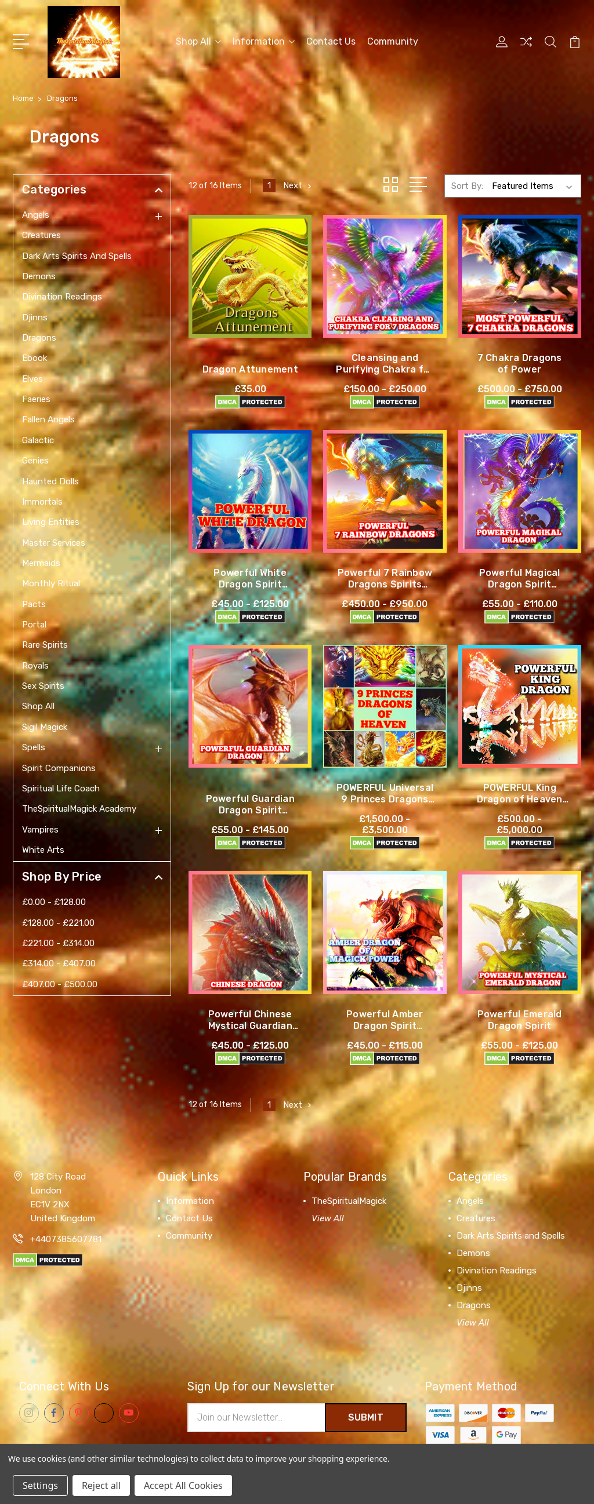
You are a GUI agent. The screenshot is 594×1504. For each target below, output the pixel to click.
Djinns (35, 317)
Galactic (38, 440)
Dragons (39, 338)
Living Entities (50, 522)
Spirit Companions (59, 768)
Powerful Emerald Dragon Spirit (519, 1020)
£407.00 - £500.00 (59, 984)
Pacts (34, 604)
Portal (34, 624)
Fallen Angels (48, 419)
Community (392, 41)
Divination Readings (62, 296)
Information (264, 41)
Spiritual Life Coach (61, 788)
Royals (35, 665)
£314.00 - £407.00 (59, 963)
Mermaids (41, 563)
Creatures (41, 235)
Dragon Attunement (250, 369)
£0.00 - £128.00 (54, 902)
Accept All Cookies (183, 1485)
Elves (32, 379)
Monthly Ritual (51, 583)
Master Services (53, 543)
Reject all (101, 1485)
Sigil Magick (44, 727)
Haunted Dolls (50, 481)
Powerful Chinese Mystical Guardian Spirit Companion (250, 1026)
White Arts (43, 850)
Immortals (42, 502)
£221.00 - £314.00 (58, 943)
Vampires (40, 829)
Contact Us (331, 41)
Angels (35, 215)
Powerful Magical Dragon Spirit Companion (519, 584)
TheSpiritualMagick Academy (79, 809)
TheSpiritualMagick (349, 1201)
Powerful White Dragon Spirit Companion (250, 584)
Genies (35, 460)
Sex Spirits (43, 686)
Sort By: (467, 186)
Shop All (198, 41)
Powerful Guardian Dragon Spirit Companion (250, 810)
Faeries (36, 399)
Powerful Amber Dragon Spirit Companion (384, 1026)
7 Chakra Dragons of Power (519, 363)
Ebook (34, 358)
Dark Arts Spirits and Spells (77, 256)
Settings (40, 1485)
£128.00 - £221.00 (58, 923)
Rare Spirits (45, 645)
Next (298, 185)
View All (328, 1218)
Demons (39, 276)
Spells (33, 747)
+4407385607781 (66, 1239)
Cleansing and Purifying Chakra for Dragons (384, 369)
